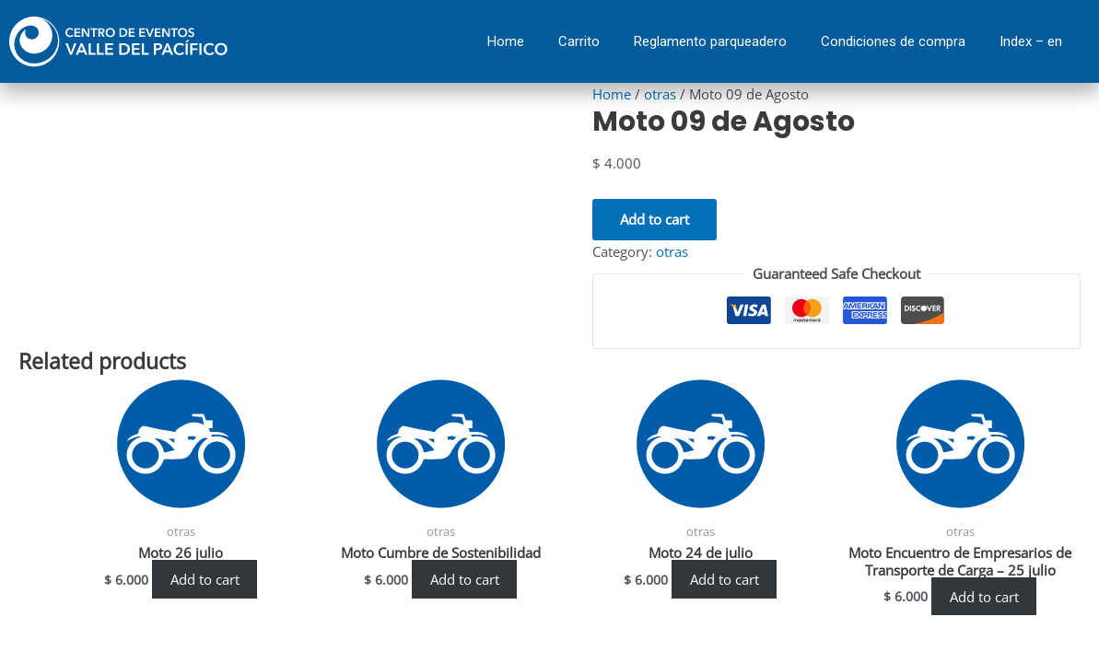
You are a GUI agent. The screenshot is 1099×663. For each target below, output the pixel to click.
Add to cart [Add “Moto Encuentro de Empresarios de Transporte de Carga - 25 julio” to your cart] (984, 596)
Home (505, 41)
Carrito (579, 41)
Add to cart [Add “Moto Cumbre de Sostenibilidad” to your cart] (464, 579)
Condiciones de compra (893, 41)
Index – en (1031, 41)
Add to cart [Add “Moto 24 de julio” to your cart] (724, 579)
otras (660, 94)
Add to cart (654, 218)
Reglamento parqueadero (710, 41)
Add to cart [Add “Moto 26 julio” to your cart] (205, 579)
